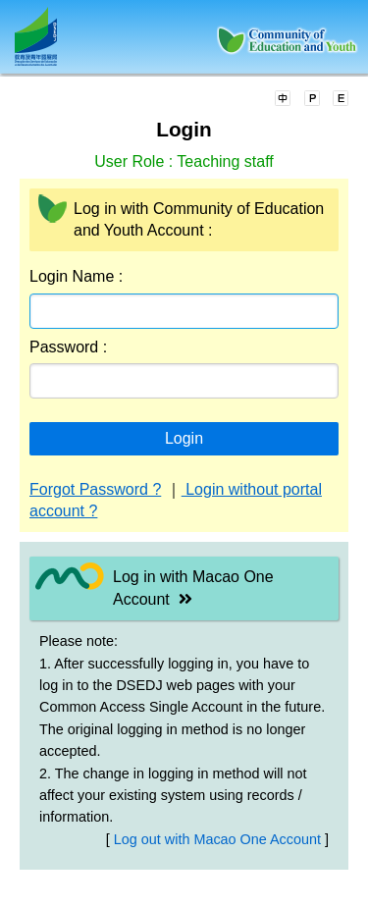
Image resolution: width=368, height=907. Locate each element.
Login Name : (76, 276)
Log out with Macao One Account (219, 839)
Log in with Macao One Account (193, 587)
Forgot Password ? (95, 489)
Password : (68, 347)
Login (184, 438)
